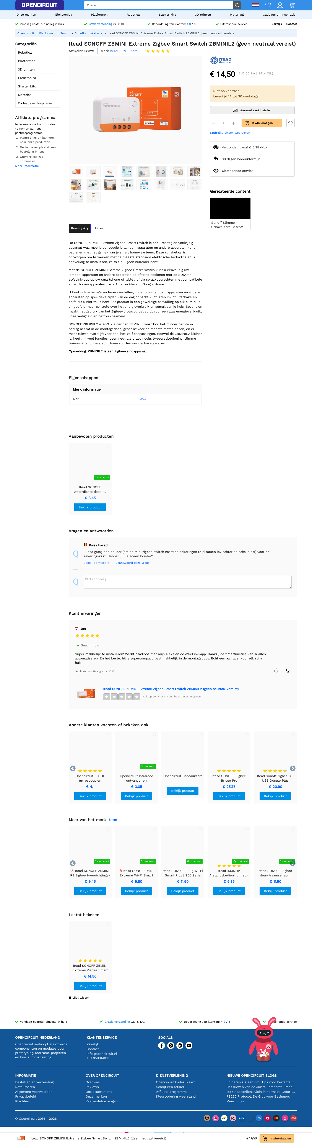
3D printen (203, 14)
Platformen (99, 14)
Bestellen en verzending (34, 1082)
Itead (136, 398)
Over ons (93, 1082)
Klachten (22, 1101)
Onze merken (26, 14)
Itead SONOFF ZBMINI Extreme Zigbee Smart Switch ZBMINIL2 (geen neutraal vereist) (171, 689)
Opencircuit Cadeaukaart (175, 1082)
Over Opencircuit (102, 1075)
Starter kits (167, 14)
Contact (291, 24)
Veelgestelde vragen (102, 1101)
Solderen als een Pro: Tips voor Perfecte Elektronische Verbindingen (261, 1082)
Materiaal (237, 14)
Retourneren (25, 1087)
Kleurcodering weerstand (176, 1096)
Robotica (133, 14)
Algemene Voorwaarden (33, 1092)
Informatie (25, 1075)
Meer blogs (235, 1101)
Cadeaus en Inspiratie (279, 14)
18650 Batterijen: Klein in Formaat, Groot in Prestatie (261, 1092)
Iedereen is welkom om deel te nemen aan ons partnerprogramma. (35, 128)
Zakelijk (277, 24)
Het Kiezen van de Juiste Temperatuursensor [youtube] (261, 1087)
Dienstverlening (172, 1075)
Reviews (92, 1087)
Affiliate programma (171, 1092)
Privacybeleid (25, 1096)
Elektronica (63, 14)
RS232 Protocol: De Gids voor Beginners (258, 1096)
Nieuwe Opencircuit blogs (251, 1075)
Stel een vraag (95, 579)
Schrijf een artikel (170, 1087)
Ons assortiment (99, 1092)
